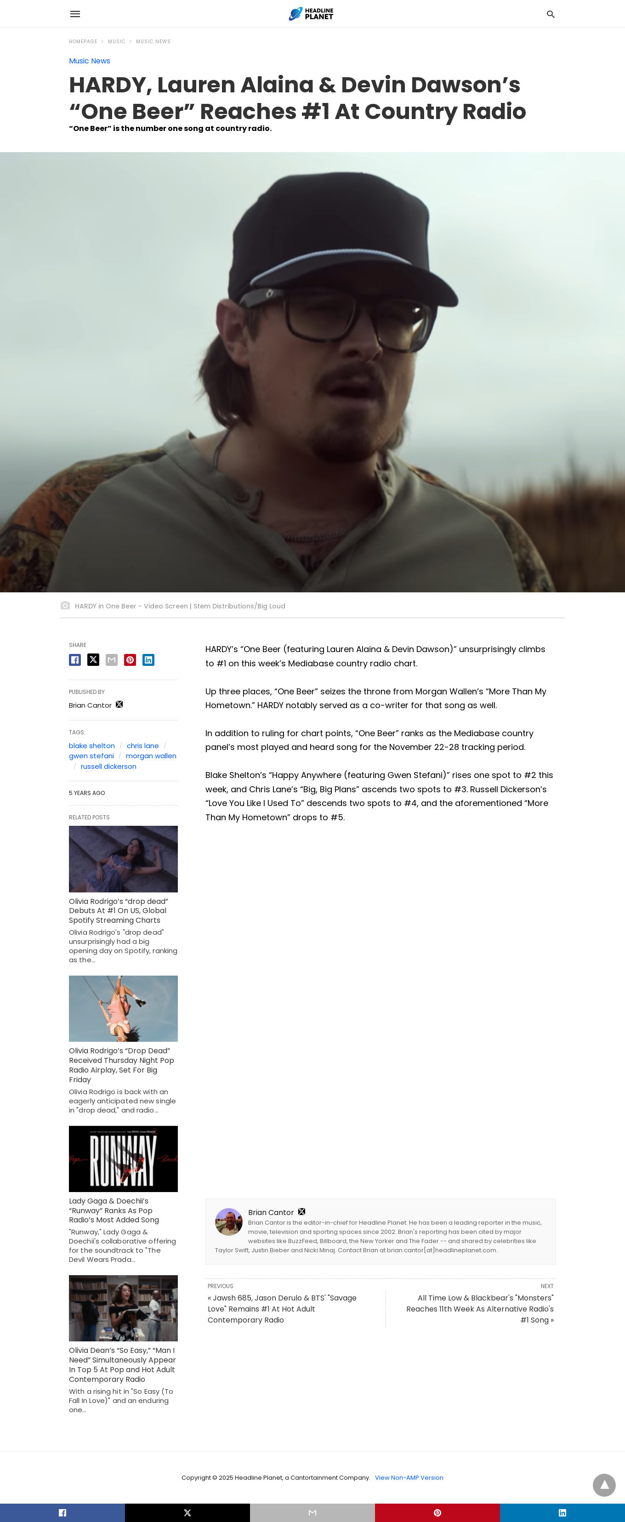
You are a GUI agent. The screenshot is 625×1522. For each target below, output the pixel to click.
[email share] (112, 660)
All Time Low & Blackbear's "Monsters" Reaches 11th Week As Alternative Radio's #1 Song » (480, 1309)
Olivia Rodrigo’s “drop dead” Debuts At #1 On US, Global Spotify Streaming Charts (118, 911)
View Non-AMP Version (409, 1477)
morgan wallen (151, 756)
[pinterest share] (130, 660)
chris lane (143, 745)
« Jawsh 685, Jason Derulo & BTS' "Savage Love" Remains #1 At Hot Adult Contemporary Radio (282, 1309)
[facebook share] (75, 660)
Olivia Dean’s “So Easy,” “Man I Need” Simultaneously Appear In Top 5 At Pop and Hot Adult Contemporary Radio (122, 1364)
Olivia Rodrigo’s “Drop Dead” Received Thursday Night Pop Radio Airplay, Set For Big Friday (121, 1065)
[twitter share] (93, 659)
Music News (153, 41)
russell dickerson (108, 766)
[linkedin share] (148, 660)
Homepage (83, 41)
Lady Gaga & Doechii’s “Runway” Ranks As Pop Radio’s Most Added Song (114, 1211)
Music (116, 41)
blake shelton (92, 745)
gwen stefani (91, 756)
